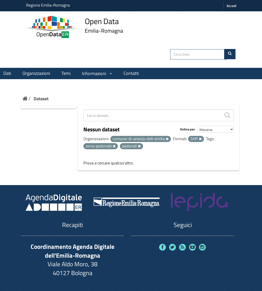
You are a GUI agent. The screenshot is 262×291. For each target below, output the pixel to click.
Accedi (231, 5)
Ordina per (187, 129)
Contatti (131, 73)
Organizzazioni (36, 73)
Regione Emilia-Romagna (48, 5)
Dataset (41, 98)
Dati (7, 73)
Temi (65, 73)
